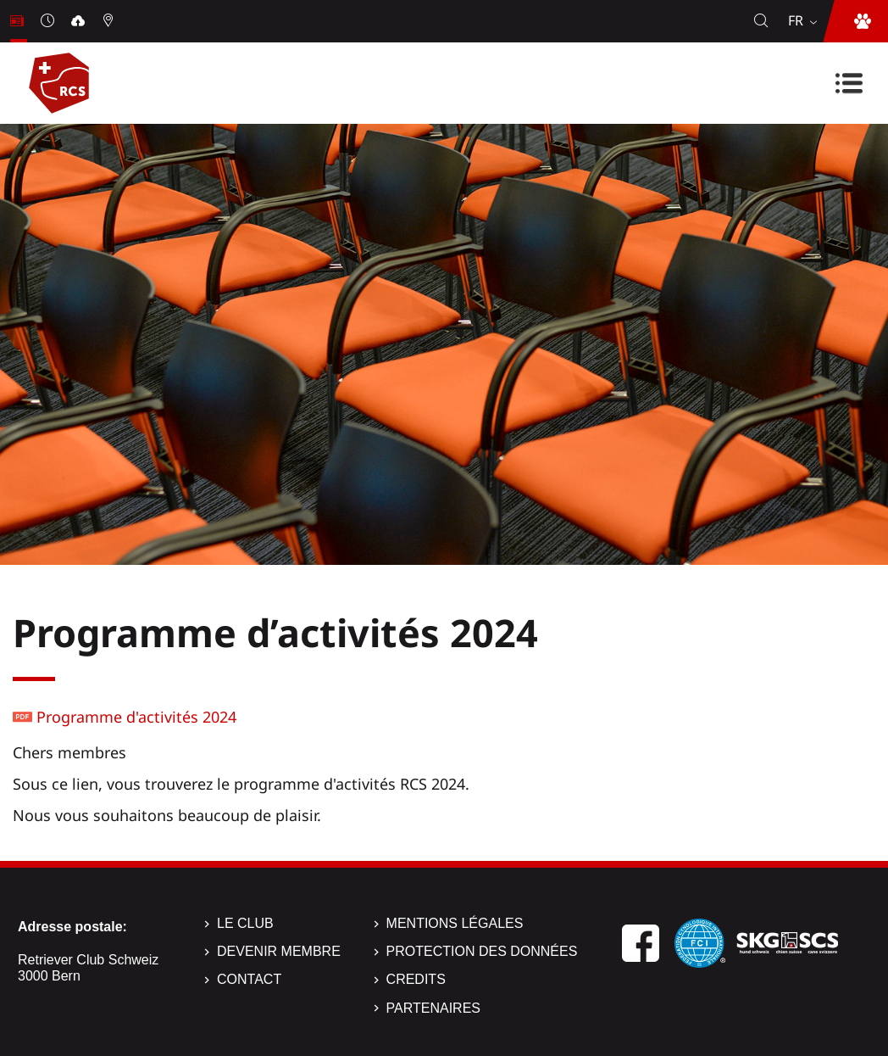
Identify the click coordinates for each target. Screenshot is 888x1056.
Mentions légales (455, 923)
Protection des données (482, 951)
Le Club (245, 923)
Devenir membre (279, 951)
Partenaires (433, 1008)
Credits (416, 979)
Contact (249, 979)
